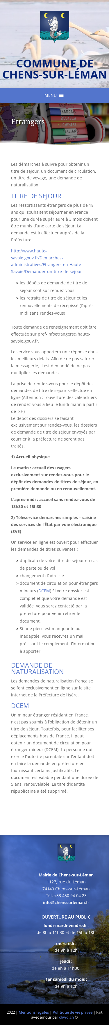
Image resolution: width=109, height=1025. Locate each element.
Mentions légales (34, 1012)
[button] (50, 95)
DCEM (44, 590)
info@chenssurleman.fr (66, 902)
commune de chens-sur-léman (54, 69)
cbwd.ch (66, 1017)
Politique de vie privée (72, 1012)
